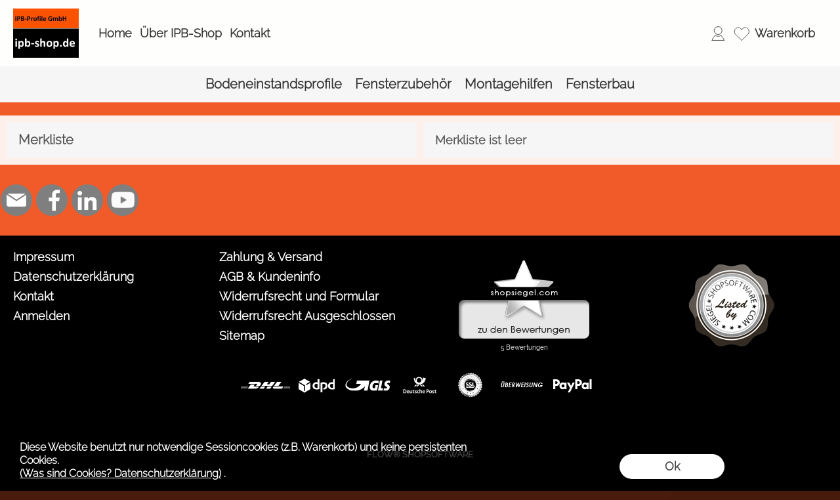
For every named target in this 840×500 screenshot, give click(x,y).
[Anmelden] (717, 33)
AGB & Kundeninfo (269, 276)
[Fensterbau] (600, 84)
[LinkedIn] (87, 200)
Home (115, 33)
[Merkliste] (741, 33)
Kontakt (250, 33)
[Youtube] (122, 200)
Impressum (43, 257)
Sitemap (241, 336)
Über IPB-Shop (181, 33)
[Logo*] (46, 14)
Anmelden (41, 316)
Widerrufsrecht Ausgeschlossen (307, 316)
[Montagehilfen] (508, 84)
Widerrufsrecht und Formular (299, 296)
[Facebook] (51, 200)
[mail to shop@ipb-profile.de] (16, 200)
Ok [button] (672, 466)
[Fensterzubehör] (403, 84)
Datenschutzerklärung (73, 276)
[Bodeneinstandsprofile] (273, 84)
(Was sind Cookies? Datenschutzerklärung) (120, 473)
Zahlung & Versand (270, 257)
